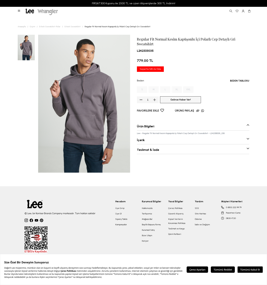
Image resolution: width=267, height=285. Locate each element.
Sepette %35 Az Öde (150, 69)
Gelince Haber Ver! (180, 99)
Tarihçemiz (147, 213)
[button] (19, 11)
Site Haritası (200, 213)
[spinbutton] (148, 99)
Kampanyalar (121, 224)
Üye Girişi (119, 208)
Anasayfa (22, 26)
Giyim (32, 26)
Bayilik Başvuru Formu (151, 224)
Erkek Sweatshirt (73, 26)
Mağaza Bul (147, 219)
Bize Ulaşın (147, 235)
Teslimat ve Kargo (176, 228)
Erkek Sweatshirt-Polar (49, 26)
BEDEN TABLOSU (239, 80)
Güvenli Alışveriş (175, 213)
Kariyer (145, 241)
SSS (197, 208)
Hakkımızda (147, 208)
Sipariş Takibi (121, 219)
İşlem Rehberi (174, 234)
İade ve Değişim (202, 224)
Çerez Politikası (175, 208)
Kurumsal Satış (148, 230)
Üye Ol (118, 213)
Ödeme (198, 219)
